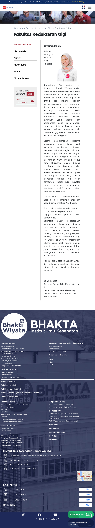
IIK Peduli (53, 436)
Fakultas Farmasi (8, 382)
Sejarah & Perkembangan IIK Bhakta (15, 405)
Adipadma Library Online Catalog (62, 407)
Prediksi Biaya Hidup (57, 351)
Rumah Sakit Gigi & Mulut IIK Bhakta (63, 414)
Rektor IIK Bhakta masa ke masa (14, 414)
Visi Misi (4, 409)
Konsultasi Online (8, 356)
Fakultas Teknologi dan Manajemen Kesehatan (21, 393)
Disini (30, 94)
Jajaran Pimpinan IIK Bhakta (12, 419)
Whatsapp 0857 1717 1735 (23, 469)
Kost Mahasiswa (55, 346)
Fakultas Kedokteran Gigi (39, 28)
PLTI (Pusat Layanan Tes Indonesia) (63, 421)
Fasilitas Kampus (7, 372)
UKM (51, 365)
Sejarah (17, 58)
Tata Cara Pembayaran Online (13, 351)
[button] (81, 514)
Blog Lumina (54, 428)
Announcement (7, 436)
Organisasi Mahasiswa (58, 355)
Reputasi (4, 412)
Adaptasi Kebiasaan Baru (11, 438)
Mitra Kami (53, 425)
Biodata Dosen (21, 78)
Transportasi (54, 349)
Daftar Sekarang (78, 2)
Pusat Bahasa (54, 419)
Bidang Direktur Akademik (11, 440)
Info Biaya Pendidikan (10, 361)
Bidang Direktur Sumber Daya (13, 443)
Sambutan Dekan (22, 45)
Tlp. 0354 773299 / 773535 (24, 460)
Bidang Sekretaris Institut (11, 445)
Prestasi (4, 417)
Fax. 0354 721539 (19, 465)
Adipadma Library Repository (61, 405)
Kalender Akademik (57, 432)
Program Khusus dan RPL (11, 366)
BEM (51, 360)
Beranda (18, 28)
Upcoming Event (8, 428)
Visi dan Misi (20, 51)
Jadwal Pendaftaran (9, 354)
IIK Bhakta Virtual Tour (10, 377)
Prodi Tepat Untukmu (10, 358)
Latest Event (6, 433)
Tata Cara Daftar (7, 346)
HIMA (51, 362)
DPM (51, 357)
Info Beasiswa (6, 363)
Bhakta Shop (54, 440)
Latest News (6, 431)
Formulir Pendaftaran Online (12, 349)
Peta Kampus (6, 375)
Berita (17, 72)
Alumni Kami (20, 65)
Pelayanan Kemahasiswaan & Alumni (64, 416)
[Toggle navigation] (89, 7)
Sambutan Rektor (8, 407)
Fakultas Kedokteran (10, 396)
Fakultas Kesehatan (9, 385)
